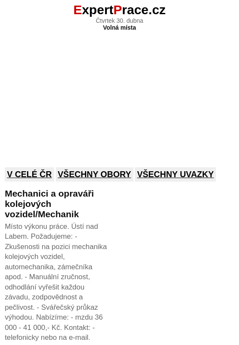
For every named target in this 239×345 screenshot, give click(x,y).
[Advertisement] (119, 93)
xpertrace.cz (119, 10)
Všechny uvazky (175, 174)
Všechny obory (94, 174)
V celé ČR (29, 174)
